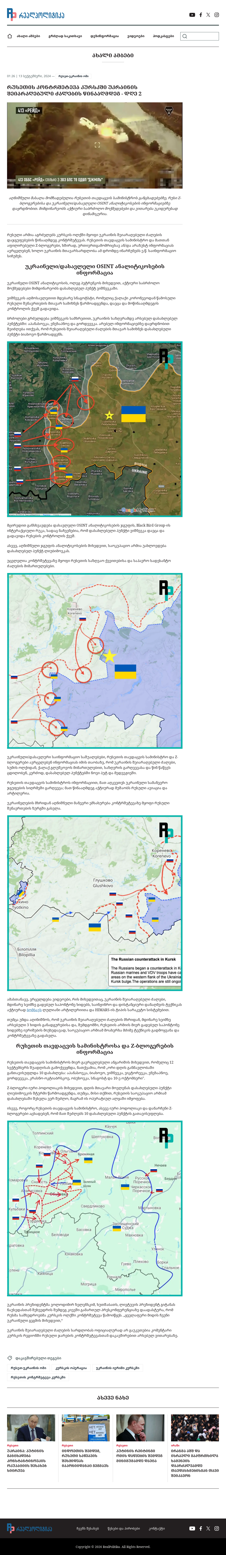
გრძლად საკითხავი (65, 36)
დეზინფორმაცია (104, 36)
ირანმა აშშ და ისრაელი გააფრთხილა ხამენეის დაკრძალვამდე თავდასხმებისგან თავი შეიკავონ (195, 1463)
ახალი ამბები (28, 36)
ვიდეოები (135, 36)
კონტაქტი (157, 1528)
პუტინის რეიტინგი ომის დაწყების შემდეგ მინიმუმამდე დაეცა (139, 1455)
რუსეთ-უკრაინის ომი (73, 76)
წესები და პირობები (124, 1528)
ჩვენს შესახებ (88, 1528)
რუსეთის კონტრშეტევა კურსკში (38, 1377)
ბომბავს (34, 1009)
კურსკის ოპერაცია (71, 1368)
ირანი (175, 1445)
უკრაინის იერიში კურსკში (117, 1368)
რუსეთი (12, 1445)
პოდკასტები (163, 36)
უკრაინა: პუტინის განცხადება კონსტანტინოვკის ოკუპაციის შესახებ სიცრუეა (27, 1460)
